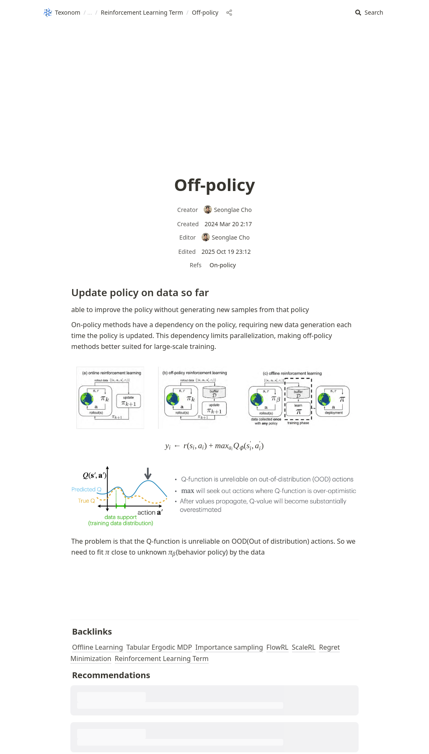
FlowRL (277, 647)
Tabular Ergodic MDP (159, 647)
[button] (369, 12)
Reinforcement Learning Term (162, 658)
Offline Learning (97, 647)
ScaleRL (304, 647)
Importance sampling (229, 647)
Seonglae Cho (227, 210)
